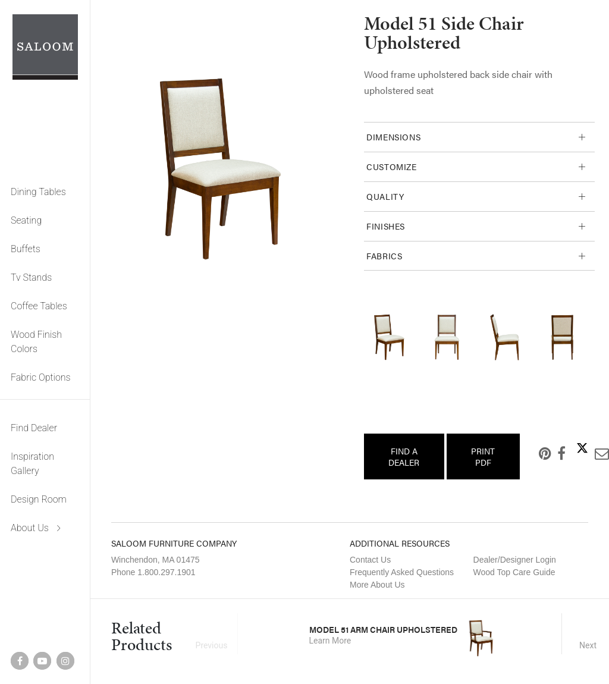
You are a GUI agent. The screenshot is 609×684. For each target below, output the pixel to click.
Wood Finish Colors (36, 341)
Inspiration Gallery (32, 463)
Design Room (39, 499)
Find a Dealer (403, 456)
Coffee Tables (39, 306)
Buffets (25, 249)
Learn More (330, 640)
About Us (30, 528)
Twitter (572, 448)
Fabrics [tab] (384, 256)
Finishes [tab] (385, 226)
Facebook (552, 453)
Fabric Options (41, 377)
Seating (26, 220)
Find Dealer (34, 428)
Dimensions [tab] (393, 137)
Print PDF (483, 456)
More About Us (377, 584)
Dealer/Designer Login (514, 559)
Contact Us (370, 559)
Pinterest (535, 453)
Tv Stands (31, 277)
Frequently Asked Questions (402, 572)
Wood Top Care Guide (514, 572)
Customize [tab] (391, 166)
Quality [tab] (385, 196)
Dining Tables (38, 191)
